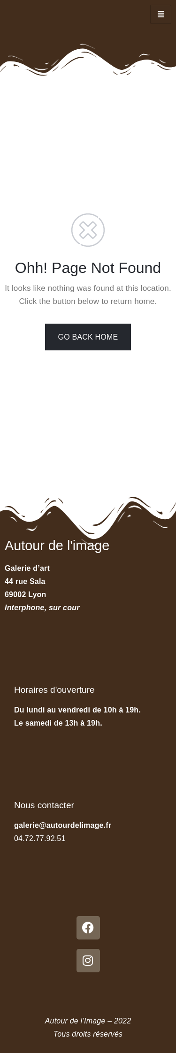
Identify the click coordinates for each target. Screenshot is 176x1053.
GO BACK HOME (88, 337)
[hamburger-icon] (160, 14)
